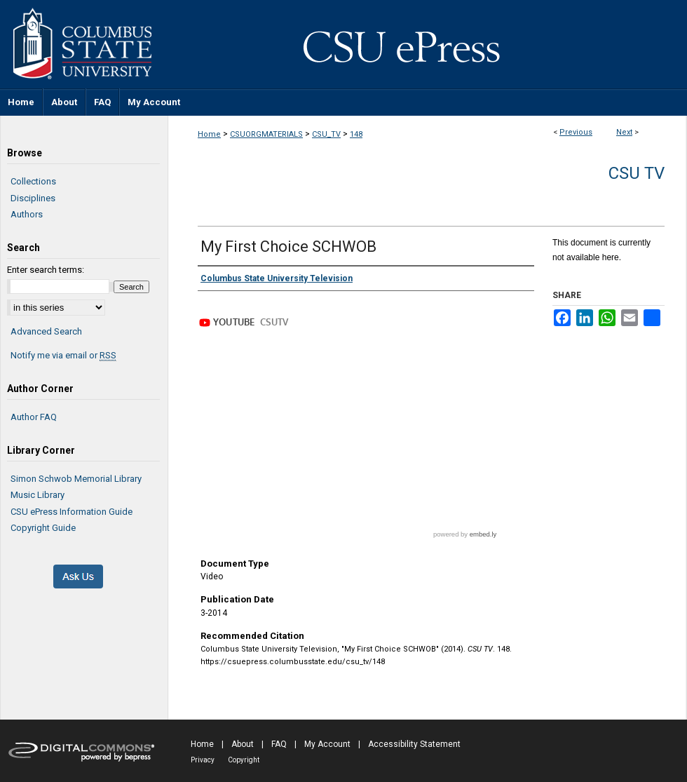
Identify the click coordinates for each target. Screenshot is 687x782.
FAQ (279, 744)
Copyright (243, 760)
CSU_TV (326, 134)
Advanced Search (46, 331)
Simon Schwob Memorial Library (76, 478)
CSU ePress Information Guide (71, 511)
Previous (575, 132)
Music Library (37, 495)
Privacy (203, 760)
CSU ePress (427, 44)
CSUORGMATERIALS (266, 134)
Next (624, 132)
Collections (33, 181)
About (242, 744)
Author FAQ (34, 417)
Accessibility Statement (414, 744)
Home (209, 134)
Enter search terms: (45, 269)
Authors (27, 214)
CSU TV (636, 173)
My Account (327, 744)
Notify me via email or (63, 355)
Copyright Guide (43, 528)
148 (356, 134)
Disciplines (33, 198)
